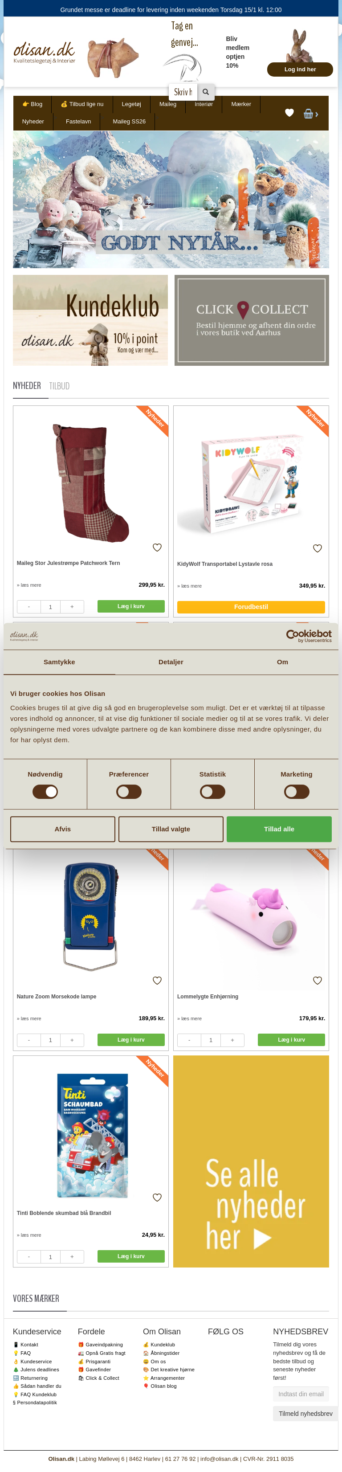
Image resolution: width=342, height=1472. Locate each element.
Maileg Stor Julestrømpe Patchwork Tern (68, 563)
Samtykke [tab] (59, 662)
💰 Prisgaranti (94, 1361)
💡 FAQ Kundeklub (35, 1394)
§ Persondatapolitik (35, 1402)
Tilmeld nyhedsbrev (306, 1413)
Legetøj (131, 104)
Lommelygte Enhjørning (207, 997)
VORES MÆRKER (36, 1298)
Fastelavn (78, 121)
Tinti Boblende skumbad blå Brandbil (64, 1213)
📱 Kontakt (25, 1344)
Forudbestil (251, 606)
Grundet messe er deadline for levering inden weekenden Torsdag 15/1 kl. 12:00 (170, 9)
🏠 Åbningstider (161, 1353)
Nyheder (33, 121)
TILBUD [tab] (59, 386)
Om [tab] (282, 662)
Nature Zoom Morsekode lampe (57, 997)
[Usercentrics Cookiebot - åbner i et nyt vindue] (293, 636)
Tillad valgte (171, 829)
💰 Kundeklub (159, 1344)
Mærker (241, 104)
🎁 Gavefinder (94, 1369)
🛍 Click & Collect (98, 1378)
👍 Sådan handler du (37, 1386)
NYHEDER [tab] (27, 386)
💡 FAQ (22, 1353)
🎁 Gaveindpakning (100, 1344)
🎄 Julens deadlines (36, 1369)
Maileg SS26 (129, 121)
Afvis (62, 829)
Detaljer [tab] (171, 662)
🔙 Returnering (30, 1378)
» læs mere (29, 585)
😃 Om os (154, 1361)
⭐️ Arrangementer (164, 1378)
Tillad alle (279, 829)
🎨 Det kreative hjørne (169, 1369)
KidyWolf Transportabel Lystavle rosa (225, 564)
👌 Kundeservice (32, 1361)
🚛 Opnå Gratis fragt (102, 1353)
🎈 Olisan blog (160, 1386)
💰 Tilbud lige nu (82, 104)
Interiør (204, 104)
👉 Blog (32, 104)
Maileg (167, 104)
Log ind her (300, 69)
